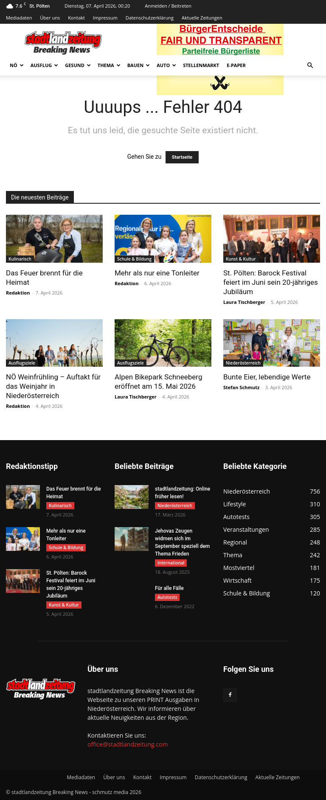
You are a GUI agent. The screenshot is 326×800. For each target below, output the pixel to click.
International (170, 563)
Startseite (182, 157)
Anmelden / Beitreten (168, 6)
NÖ (17, 65)
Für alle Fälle (169, 588)
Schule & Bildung (134, 259)
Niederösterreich (243, 363)
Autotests (167, 597)
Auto (166, 65)
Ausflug (45, 65)
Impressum (105, 17)
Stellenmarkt (201, 65)
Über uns (50, 17)
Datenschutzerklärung (150, 17)
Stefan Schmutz (241, 387)
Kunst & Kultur (241, 259)
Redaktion (18, 292)
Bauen (138, 65)
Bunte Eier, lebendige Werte (266, 377)
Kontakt (76, 17)
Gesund (78, 65)
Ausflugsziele (21, 363)
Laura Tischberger (244, 302)
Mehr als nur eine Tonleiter (157, 273)
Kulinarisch (19, 259)
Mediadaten (19, 17)
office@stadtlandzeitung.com (127, 744)
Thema (109, 65)
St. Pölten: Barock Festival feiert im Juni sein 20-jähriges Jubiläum (270, 282)
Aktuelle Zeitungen (202, 17)
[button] (310, 66)
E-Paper (236, 65)
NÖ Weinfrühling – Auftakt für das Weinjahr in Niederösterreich (53, 386)
